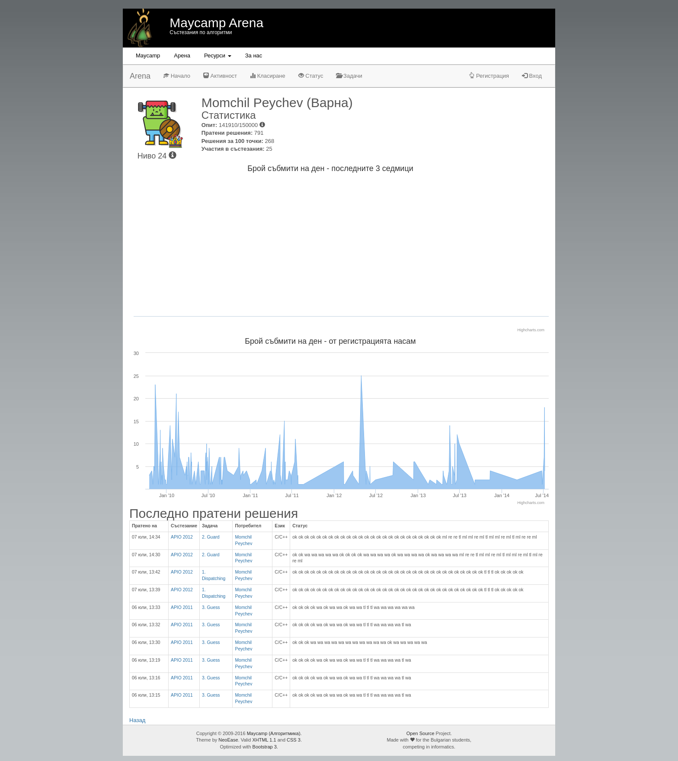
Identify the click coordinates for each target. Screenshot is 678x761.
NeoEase (228, 739)
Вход (532, 76)
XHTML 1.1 (264, 739)
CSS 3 (294, 739)
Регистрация (489, 76)
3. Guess (211, 607)
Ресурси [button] (217, 55)
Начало (176, 76)
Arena (140, 76)
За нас (253, 55)
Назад (137, 720)
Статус (310, 76)
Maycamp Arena (216, 23)
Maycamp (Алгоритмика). (274, 733)
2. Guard (210, 537)
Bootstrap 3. (265, 746)
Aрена (182, 55)
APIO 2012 (182, 537)
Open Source (420, 733)
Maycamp (148, 55)
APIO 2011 (182, 607)
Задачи (349, 76)
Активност (220, 76)
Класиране (267, 76)
